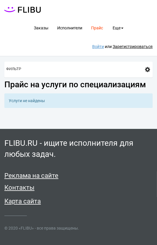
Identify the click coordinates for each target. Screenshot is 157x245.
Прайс (97, 28)
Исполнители (69, 28)
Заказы (41, 28)
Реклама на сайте (31, 175)
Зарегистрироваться (133, 46)
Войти (98, 46)
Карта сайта (22, 201)
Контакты (19, 187)
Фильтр (78, 69)
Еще (118, 28)
